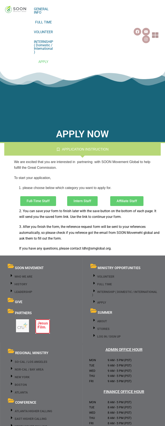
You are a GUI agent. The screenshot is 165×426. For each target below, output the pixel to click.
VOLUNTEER (103, 9)
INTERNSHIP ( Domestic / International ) (73, 19)
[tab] (82, 106)
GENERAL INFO (58, 9)
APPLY (112, 19)
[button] (157, 14)
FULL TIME (82, 9)
